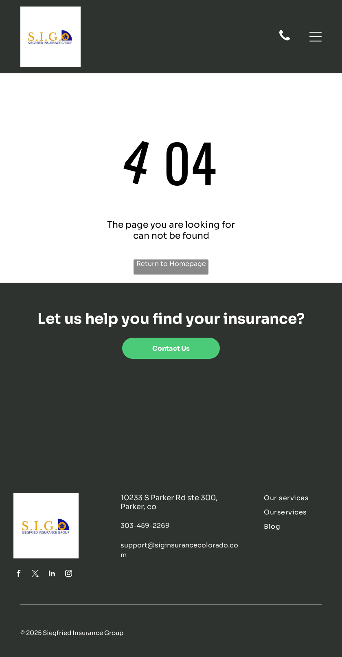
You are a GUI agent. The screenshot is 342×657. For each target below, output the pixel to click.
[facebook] (18, 574)
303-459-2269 (145, 525)
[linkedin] (52, 574)
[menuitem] (296, 498)
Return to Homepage (171, 263)
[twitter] (35, 574)
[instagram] (69, 574)
